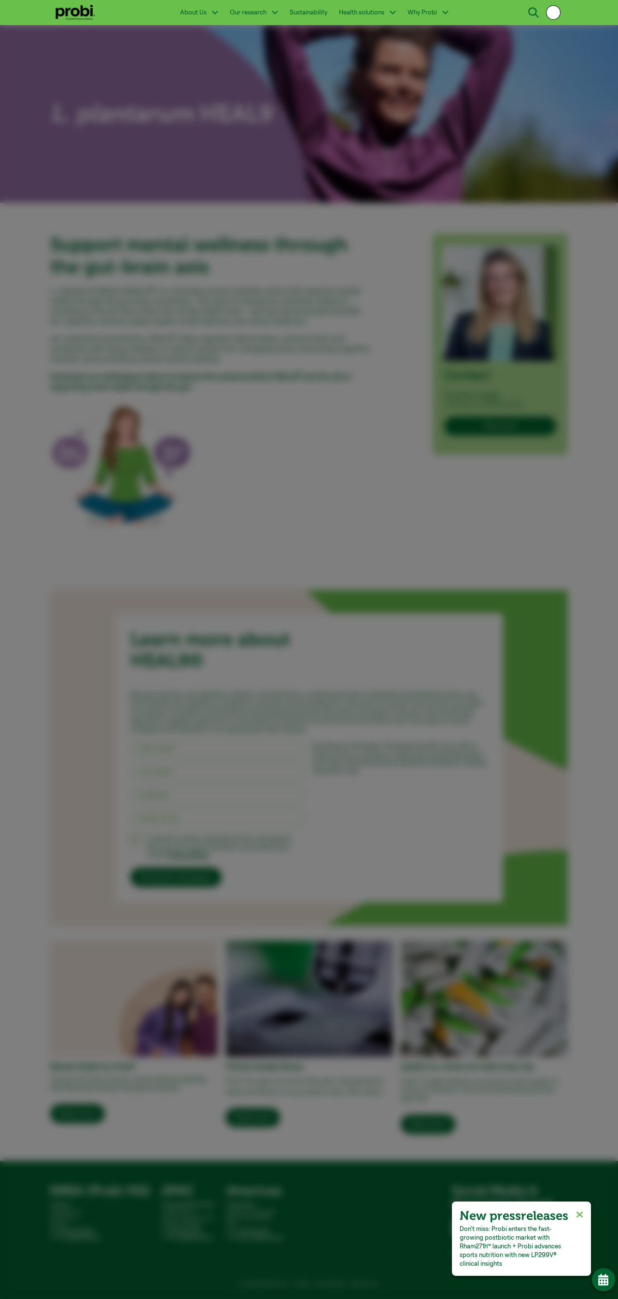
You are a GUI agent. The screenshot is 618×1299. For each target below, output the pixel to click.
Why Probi (428, 12)
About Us (199, 12)
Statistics (291, 687)
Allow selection (386, 709)
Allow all (444, 709)
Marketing (345, 687)
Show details (166, 671)
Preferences (236, 687)
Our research (254, 12)
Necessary (179, 687)
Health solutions (367, 12)
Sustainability (308, 12)
